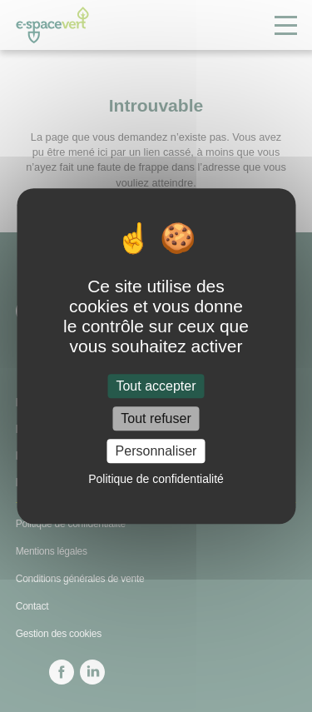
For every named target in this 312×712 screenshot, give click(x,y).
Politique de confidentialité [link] (156, 478)
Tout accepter (156, 386)
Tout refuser (156, 418)
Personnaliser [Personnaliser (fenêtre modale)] (156, 451)
